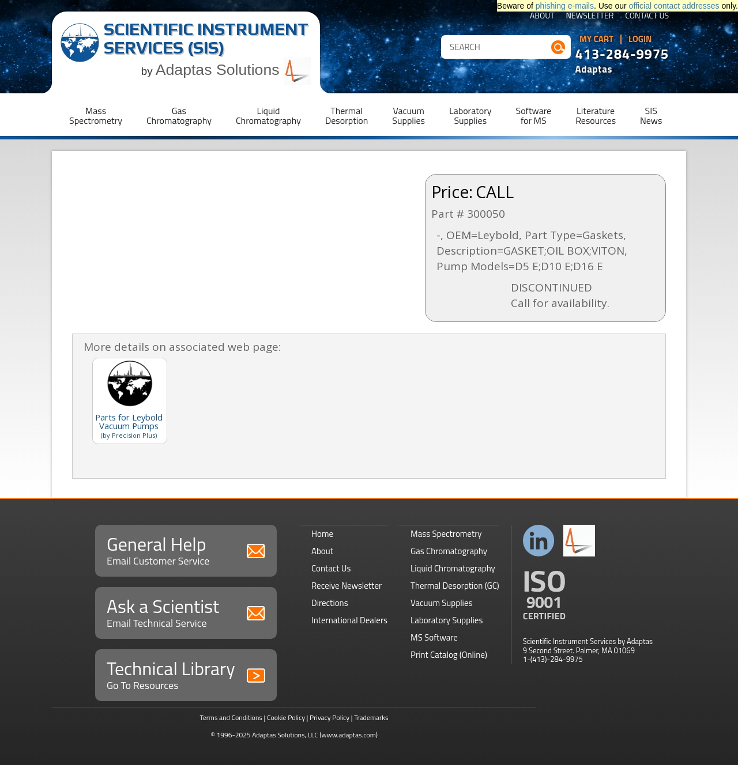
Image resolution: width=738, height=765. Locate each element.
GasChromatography (179, 115)
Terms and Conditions (230, 717)
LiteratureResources (595, 115)
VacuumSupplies (408, 115)
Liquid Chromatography (453, 568)
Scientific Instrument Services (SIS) (206, 38)
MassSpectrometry (95, 115)
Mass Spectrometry (446, 533)
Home (322, 533)
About (542, 16)
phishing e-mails (565, 5)
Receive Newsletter (346, 585)
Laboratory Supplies (447, 620)
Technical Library (186, 673)
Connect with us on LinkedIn (539, 540)
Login (640, 39)
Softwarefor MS (534, 115)
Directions (329, 602)
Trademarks (371, 717)
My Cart (596, 39)
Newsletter (590, 16)
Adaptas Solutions (233, 69)
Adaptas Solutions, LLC (285, 734)
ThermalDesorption (346, 115)
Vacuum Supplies (441, 602)
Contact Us (647, 16)
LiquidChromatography (268, 115)
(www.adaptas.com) (348, 734)
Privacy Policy (329, 717)
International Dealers (349, 620)
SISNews (651, 115)
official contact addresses (674, 5)
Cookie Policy (286, 717)
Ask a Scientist (186, 611)
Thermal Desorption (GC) (455, 585)
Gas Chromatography (449, 551)
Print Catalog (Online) (449, 654)
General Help (186, 549)
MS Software (434, 637)
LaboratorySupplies (470, 115)
